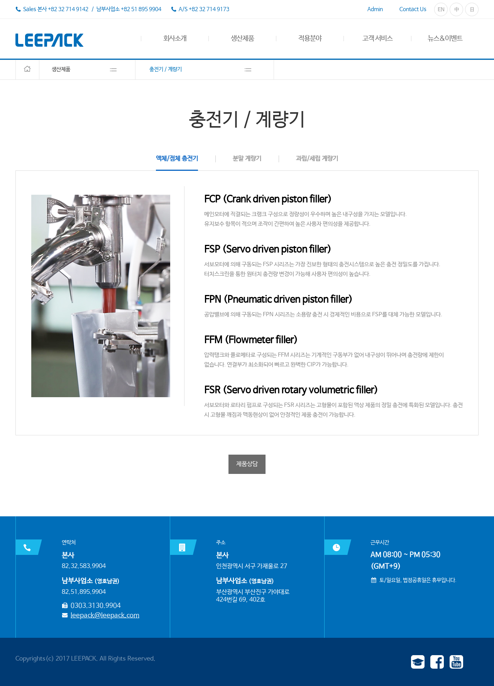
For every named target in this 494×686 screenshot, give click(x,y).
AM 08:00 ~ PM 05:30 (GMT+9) (405, 560)
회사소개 (174, 38)
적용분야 (309, 38)
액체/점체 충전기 (177, 158)
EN (441, 10)
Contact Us (412, 9)
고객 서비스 (377, 38)
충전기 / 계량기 (165, 69)
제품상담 (247, 464)
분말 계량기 (247, 158)
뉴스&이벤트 (445, 38)
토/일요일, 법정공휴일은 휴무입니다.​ (418, 580)
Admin (375, 9)
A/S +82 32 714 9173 (204, 9)
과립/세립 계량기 (317, 158)
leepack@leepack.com (105, 615)
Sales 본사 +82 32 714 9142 (55, 9)
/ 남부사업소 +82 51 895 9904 (125, 9)
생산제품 (242, 38)
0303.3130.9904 (96, 606)
